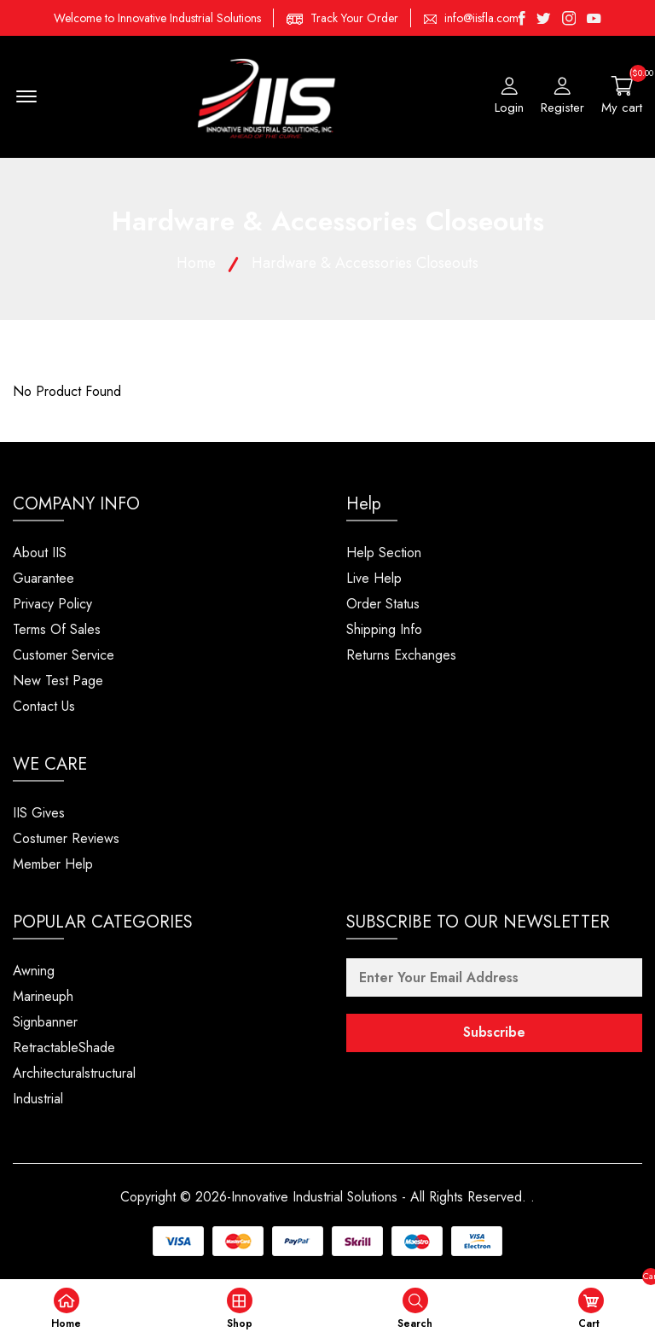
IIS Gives (39, 813)
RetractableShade (64, 1048)
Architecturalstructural (74, 1074)
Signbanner (45, 1023)
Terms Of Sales (57, 630)
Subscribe (494, 1034)
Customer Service (63, 656)
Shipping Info (384, 630)
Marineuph (43, 997)
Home (193, 263)
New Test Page (58, 681)
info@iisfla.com (481, 17)
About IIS (40, 553)
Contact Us (44, 707)
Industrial (38, 1099)
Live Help (374, 579)
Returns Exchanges (401, 656)
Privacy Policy (52, 604)
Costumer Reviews (66, 839)
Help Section (383, 553)
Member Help (53, 865)
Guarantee (43, 579)
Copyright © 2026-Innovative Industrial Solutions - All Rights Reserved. (323, 1197)
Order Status (383, 604)
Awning (34, 971)
